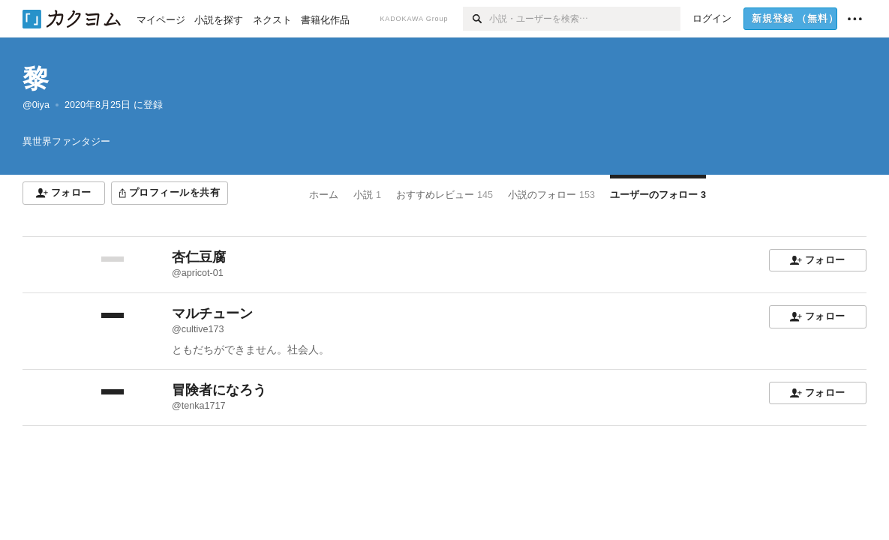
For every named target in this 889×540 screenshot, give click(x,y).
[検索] (476, 19)
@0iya (36, 105)
